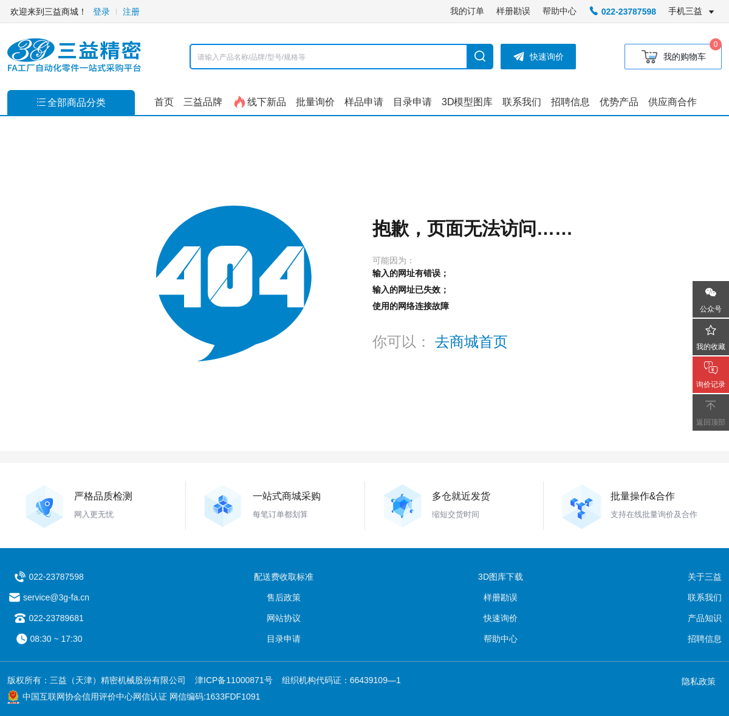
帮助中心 (559, 11)
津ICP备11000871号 (234, 680)
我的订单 (467, 11)
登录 (101, 11)
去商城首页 (471, 341)
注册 (131, 11)
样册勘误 (513, 11)
